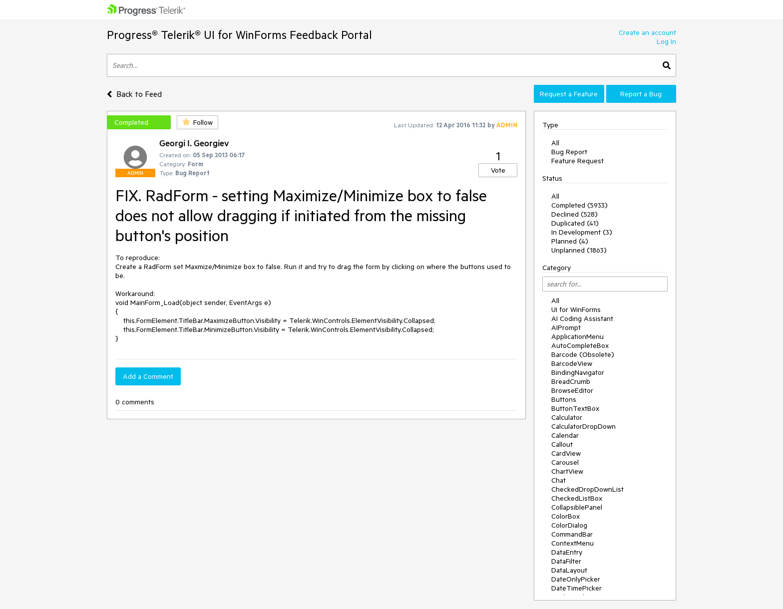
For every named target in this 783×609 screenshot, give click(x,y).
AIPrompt (566, 327)
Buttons (563, 399)
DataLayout (569, 570)
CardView (566, 453)
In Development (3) (581, 232)
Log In (666, 41)
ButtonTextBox (575, 408)
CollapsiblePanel (576, 507)
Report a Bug (641, 93)
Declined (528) (574, 214)
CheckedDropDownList (587, 489)
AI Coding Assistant (582, 318)
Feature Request (577, 160)
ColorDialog (569, 525)
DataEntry (566, 552)
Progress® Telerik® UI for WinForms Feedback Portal (239, 34)
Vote (498, 170)
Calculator (566, 417)
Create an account (647, 32)
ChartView (567, 471)
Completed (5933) (579, 205)
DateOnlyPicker (575, 579)
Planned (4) (569, 241)
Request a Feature (569, 93)
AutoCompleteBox (580, 345)
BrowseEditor (572, 390)
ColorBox (565, 516)
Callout (562, 444)
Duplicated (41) (575, 223)
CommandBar (572, 534)
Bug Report (569, 151)
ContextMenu (572, 543)
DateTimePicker (576, 588)
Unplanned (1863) (579, 250)
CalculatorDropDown (583, 426)
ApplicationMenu (577, 336)
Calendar (565, 435)
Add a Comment (148, 376)
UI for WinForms (576, 309)
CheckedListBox (576, 498)
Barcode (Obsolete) (582, 354)
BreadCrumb (570, 381)
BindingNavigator (577, 372)
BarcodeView (571, 363)
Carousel (565, 462)
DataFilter (566, 561)
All (555, 142)
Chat (558, 480)
